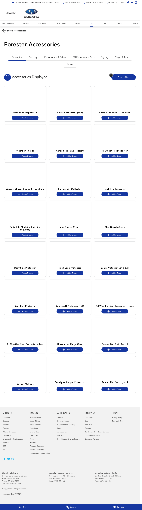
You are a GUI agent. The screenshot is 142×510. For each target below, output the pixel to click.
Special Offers (60, 23)
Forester (6, 425)
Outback (6, 428)
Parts (91, 23)
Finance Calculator (37, 446)
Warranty (60, 436)
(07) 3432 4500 (106, 481)
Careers (88, 428)
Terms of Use (117, 421)
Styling (104, 57)
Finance (119, 23)
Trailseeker (7, 436)
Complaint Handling (92, 436)
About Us (88, 425)
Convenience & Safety (55, 57)
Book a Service (63, 421)
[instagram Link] (136, 2)
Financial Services (37, 450)
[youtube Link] (132, 2)
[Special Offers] (118, 507)
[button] (25, 98)
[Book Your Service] (71, 507)
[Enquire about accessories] (123, 77)
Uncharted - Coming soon (13, 439)
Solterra (6, 421)
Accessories (62, 432)
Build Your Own (8, 23)
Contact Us (89, 418)
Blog (86, 421)
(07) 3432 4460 (59, 481)
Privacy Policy (117, 418)
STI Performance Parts (83, 57)
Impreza (6, 443)
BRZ (4, 446)
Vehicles (26, 23)
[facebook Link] (128, 2)
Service (77, 23)
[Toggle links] (11, 494)
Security (33, 57)
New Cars (34, 428)
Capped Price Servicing (66, 425)
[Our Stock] (23, 507)
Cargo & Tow (121, 57)
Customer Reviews (92, 439)
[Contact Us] (35, 2)
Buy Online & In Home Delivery (97, 432)
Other (70, 64)
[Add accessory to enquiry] (25, 118)
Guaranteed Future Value (40, 453)
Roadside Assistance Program (69, 439)
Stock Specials (35, 425)
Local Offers (35, 421)
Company (134, 23)
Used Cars (34, 436)
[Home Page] (22, 12)
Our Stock (42, 23)
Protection (17, 57)
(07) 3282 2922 (13, 481)
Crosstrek (6, 418)
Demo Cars (34, 432)
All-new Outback (9, 432)
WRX (5, 450)
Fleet (104, 23)
